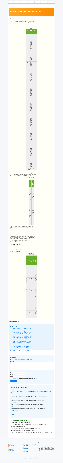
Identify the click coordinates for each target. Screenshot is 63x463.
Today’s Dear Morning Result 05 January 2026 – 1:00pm (22, 332)
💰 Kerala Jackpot (44, 1)
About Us (23, 458)
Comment (12, 361)
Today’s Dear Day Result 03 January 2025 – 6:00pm (21, 338)
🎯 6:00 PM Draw (23, 1)
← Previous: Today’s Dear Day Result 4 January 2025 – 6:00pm (19, 350)
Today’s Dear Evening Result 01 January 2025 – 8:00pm (22, 345)
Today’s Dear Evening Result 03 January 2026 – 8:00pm (22, 337)
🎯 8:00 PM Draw (30, 1)
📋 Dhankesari (37, 1)
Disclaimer (34, 458)
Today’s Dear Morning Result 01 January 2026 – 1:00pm (22, 347)
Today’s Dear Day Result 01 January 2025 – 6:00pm (21, 346)
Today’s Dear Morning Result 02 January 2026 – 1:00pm (22, 343)
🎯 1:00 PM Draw (17, 1)
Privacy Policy (30, 458)
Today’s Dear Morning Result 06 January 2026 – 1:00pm (22, 328)
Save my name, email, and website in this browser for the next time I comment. (24, 380)
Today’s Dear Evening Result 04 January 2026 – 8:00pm (22, 333)
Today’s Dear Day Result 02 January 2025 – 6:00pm (21, 342)
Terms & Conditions (39, 458)
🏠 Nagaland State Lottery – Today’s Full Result (20, 391)
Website (11, 378)
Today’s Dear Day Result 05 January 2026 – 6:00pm (21, 331)
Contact (26, 458)
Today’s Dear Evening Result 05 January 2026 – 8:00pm (22, 329)
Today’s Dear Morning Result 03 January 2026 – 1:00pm (22, 340)
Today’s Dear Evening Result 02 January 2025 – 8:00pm (22, 341)
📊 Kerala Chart (50, 1)
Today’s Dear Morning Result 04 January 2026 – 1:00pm (22, 336)
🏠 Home (11, 1)
